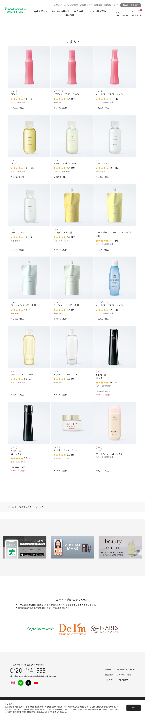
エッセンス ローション (65, 374)
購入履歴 (69, 15)
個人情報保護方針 (95, 709)
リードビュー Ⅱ (102, 302)
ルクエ (13, 160)
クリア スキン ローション (24, 374)
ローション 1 (102, 163)
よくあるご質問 (71, 5)
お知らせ (58, 5)
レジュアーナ (16, 91)
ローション (16, 454)
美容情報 (78, 11)
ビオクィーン (58, 447)
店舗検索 (98, 5)
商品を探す (39, 11)
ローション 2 (17, 233)
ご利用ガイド (86, 5)
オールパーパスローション (109, 94)
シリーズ (109, 670)
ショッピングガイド (126, 670)
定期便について (111, 5)
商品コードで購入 (131, 5)
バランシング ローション (66, 94)
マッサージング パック (65, 450)
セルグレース (101, 375)
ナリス (13, 371)
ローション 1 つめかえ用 (23, 305)
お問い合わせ (123, 680)
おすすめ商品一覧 (61, 11)
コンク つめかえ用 (62, 233)
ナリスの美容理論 (97, 11)
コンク (14, 94)
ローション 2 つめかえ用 (66, 305)
